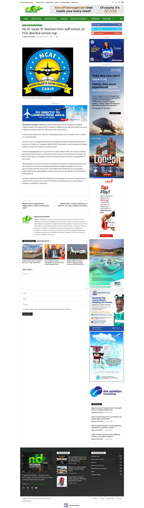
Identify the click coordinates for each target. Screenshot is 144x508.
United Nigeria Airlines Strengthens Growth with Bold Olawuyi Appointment (54, 262)
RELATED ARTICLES (29, 241)
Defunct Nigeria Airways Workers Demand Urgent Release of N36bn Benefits (75, 262)
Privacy (56, 2)
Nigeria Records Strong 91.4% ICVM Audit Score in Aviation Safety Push (106, 409)
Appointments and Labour (33, 23)
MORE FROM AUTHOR (43, 241)
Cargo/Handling (95, 474)
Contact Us (74, 2)
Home (26, 19)
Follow (118, 29)
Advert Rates (36, 19)
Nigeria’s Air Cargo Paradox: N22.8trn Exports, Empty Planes (77, 469)
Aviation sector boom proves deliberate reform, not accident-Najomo (105, 435)
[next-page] (86, 241)
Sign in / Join (40, 2)
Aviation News (51, 19)
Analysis (64, 19)
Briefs (24, 25)
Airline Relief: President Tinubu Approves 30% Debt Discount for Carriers (106, 427)
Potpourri (108, 19)
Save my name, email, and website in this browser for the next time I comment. (47, 309)
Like (119, 24)
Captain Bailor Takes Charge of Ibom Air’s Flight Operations (32, 261)
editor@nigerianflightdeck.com (38, 484)
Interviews (95, 19)
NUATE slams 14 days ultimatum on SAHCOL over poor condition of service (72, 204)
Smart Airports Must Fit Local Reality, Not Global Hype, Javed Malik (106, 418)
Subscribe (117, 33)
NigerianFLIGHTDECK (29, 36)
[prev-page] (84, 241)
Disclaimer (49, 2)
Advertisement (65, 2)
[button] (121, 19)
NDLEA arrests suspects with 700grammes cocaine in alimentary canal (35, 205)
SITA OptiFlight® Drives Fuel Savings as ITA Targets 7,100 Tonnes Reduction (77, 459)
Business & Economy (79, 19)
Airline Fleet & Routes (97, 459)
